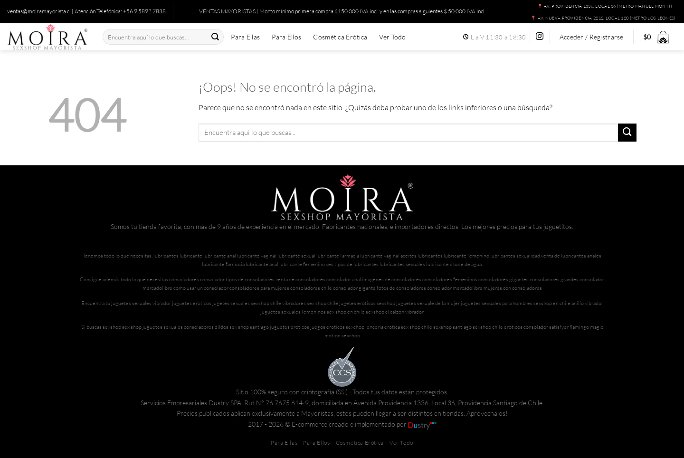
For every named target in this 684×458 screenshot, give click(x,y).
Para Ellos (286, 37)
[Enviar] (215, 37)
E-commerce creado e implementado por (364, 424)
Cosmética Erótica (340, 37)
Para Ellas (245, 37)
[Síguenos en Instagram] (539, 37)
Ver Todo (392, 37)
